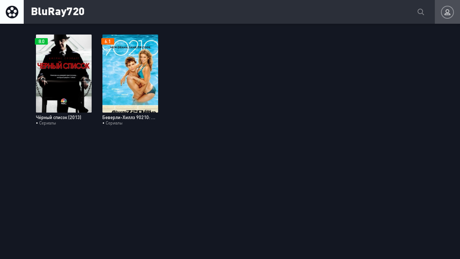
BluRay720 (58, 10)
